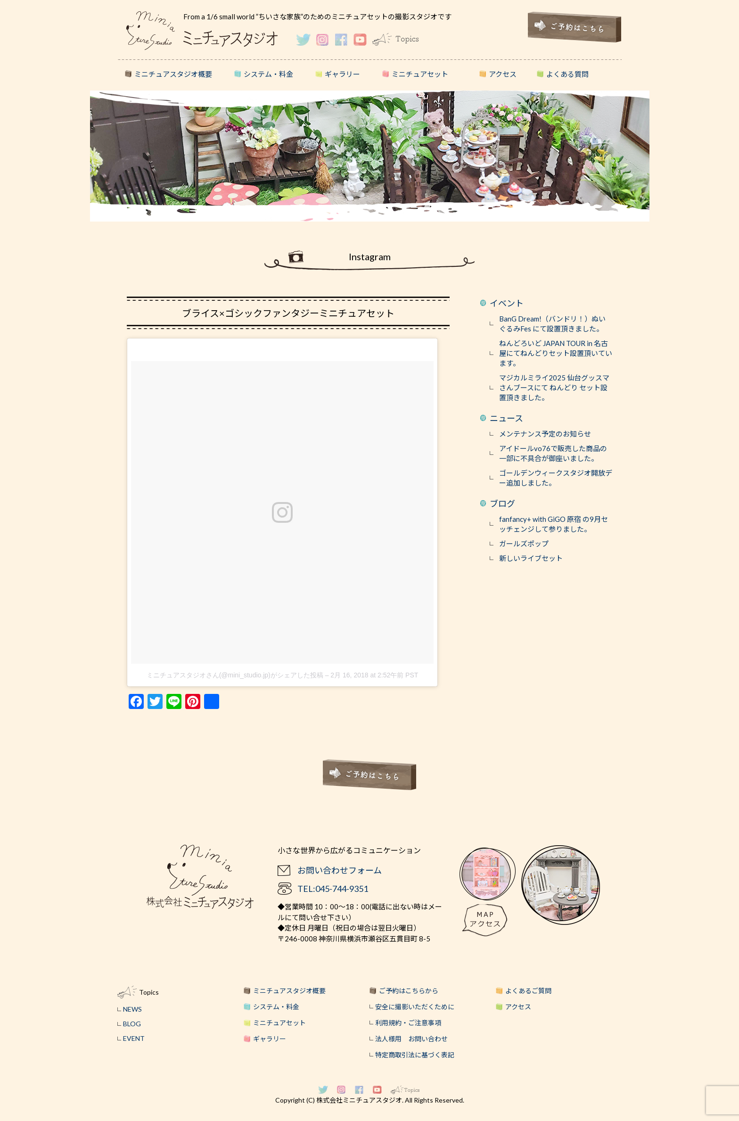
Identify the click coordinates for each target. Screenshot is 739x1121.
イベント (507, 303)
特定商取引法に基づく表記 (414, 1055)
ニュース (506, 418)
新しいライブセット (531, 558)
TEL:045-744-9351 (332, 888)
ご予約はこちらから (408, 991)
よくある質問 (567, 74)
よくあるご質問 (528, 991)
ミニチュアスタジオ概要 (173, 74)
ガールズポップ (524, 543)
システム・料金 (268, 74)
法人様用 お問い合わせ (411, 1039)
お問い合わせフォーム (339, 870)
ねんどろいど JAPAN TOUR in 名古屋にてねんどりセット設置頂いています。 (555, 353)
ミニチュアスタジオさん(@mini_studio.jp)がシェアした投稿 (235, 675)
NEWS (132, 1009)
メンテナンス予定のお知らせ (545, 433)
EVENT (134, 1038)
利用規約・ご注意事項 (408, 1023)
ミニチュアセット (420, 74)
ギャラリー (342, 74)
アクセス (503, 74)
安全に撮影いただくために (414, 1007)
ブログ (502, 503)
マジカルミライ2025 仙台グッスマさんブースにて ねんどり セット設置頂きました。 (554, 387)
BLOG (132, 1024)
